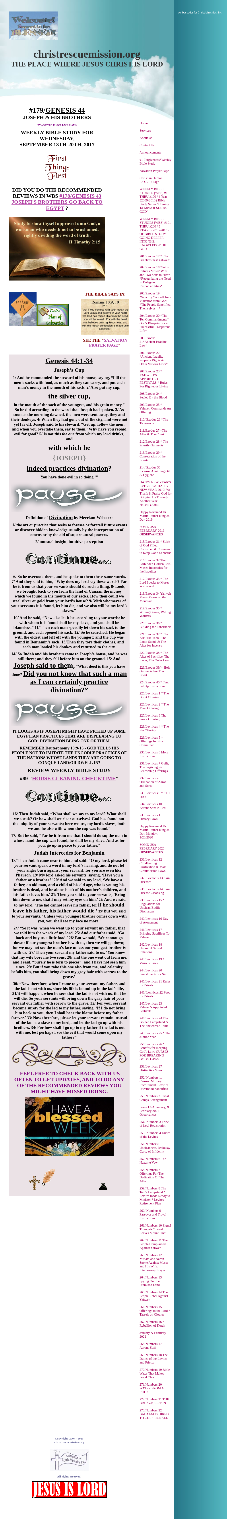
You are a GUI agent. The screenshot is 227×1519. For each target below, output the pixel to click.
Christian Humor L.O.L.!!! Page (151, 180)
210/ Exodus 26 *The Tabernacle (154, 421)
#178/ (66, 196)
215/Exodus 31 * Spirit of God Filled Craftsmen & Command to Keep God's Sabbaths (155, 547)
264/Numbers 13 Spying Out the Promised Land (151, 1281)
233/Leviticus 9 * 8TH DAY (155, 794)
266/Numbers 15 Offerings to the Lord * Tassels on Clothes (155, 1310)
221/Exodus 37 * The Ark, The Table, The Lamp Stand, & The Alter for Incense (154, 639)
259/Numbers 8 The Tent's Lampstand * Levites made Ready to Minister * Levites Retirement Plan (155, 1196)
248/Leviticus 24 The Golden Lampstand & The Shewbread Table (154, 1022)
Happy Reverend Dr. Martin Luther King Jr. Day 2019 (155, 515)
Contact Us (147, 145)
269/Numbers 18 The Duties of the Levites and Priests (154, 1358)
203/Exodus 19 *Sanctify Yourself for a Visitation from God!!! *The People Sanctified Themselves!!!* (155, 301)
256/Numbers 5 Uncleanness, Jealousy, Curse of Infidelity (155, 1147)
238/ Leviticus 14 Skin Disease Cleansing (155, 891)
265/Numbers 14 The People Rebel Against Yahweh (154, 1295)
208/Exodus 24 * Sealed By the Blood (153, 395)
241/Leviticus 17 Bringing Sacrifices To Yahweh (154, 933)
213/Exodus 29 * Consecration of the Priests (152, 456)
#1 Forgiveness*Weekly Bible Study (155, 161)
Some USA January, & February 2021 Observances (155, 1110)
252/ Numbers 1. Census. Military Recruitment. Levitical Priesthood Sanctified (154, 1083)
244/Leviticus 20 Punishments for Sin (153, 972)
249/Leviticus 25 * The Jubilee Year (155, 1035)
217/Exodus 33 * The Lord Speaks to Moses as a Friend (154, 582)
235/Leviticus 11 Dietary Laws (151, 817)
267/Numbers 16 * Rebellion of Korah (152, 1323)
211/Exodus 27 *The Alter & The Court (153, 432)
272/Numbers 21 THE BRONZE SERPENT (154, 1401)
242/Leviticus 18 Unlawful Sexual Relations (151, 948)
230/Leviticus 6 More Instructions (154, 754)
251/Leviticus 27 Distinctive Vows (151, 1068)
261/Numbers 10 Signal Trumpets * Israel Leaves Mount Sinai (155, 1229)
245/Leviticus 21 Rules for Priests (155, 983)
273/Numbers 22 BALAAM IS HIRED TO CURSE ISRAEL (154, 1414)
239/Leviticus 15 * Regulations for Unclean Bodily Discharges (152, 905)
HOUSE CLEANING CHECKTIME (74, 778)
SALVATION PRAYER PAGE (108, 342)
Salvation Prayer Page (154, 171)
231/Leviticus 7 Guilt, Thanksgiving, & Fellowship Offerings (154, 767)
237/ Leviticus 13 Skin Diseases (155, 880)
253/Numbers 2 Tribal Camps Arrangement (154, 1098)
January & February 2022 (153, 1334)
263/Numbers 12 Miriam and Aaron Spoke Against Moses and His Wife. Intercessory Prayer (154, 1262)
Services (145, 130)
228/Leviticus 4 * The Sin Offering (154, 728)
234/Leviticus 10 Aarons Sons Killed (153, 806)
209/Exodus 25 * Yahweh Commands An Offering (155, 408)
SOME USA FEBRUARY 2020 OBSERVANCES (152, 848)
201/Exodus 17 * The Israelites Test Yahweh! (155, 258)
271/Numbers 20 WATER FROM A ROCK (152, 1388)
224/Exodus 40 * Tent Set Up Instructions (154, 684)
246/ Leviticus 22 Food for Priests (155, 994)
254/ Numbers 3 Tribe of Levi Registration (154, 1123)
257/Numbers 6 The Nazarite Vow (153, 1160)
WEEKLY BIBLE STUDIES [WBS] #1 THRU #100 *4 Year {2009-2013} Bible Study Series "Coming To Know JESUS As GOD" (154, 200)
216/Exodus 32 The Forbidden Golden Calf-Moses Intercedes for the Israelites (155, 565)
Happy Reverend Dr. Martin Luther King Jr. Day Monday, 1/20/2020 (155, 831)
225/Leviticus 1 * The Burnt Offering (154, 695)
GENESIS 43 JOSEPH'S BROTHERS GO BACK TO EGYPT (57, 202)
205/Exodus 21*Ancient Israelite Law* (153, 341)
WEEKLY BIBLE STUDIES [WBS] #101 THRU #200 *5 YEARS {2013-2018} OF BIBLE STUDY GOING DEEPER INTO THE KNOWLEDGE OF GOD (155, 234)
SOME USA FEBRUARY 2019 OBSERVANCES (152, 530)
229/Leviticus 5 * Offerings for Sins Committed (151, 741)
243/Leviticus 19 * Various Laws (152, 961)
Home (144, 123)
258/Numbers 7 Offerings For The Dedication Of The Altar (152, 1175)
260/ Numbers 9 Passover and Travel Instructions (153, 1214)
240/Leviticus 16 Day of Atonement (154, 920)
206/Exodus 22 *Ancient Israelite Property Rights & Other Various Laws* (154, 358)
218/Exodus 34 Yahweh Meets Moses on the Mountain (155, 597)
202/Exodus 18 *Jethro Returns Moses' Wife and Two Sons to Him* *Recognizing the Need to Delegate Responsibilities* (155, 276)
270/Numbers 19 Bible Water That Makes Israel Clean (155, 1373)
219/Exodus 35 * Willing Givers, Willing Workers (155, 612)
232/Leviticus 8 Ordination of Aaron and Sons (153, 781)
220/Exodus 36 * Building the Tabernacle (155, 625)
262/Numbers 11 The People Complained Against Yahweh (154, 1244)
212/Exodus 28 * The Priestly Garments (154, 443)
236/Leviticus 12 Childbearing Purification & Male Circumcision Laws (153, 865)
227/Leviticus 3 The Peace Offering (153, 717)
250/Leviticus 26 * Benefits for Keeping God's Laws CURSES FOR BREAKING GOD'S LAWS (154, 1051)
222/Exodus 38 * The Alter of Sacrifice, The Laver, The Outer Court (155, 656)
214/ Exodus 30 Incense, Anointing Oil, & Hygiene (155, 471)
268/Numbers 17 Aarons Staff (151, 1345)
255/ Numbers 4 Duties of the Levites (155, 1134)
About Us (146, 138)
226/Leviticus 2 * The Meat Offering (154, 706)
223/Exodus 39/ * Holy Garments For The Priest (155, 671)
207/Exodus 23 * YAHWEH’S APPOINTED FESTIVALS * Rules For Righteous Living (154, 379)
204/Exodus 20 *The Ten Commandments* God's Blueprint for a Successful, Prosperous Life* (155, 323)
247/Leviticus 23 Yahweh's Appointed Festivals (153, 1007)
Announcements (150, 152)
